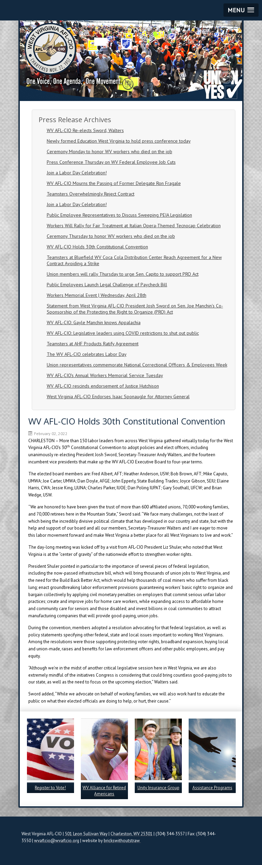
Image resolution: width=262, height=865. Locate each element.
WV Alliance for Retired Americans (104, 791)
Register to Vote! (50, 788)
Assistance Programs (212, 788)
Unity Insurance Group (158, 788)
